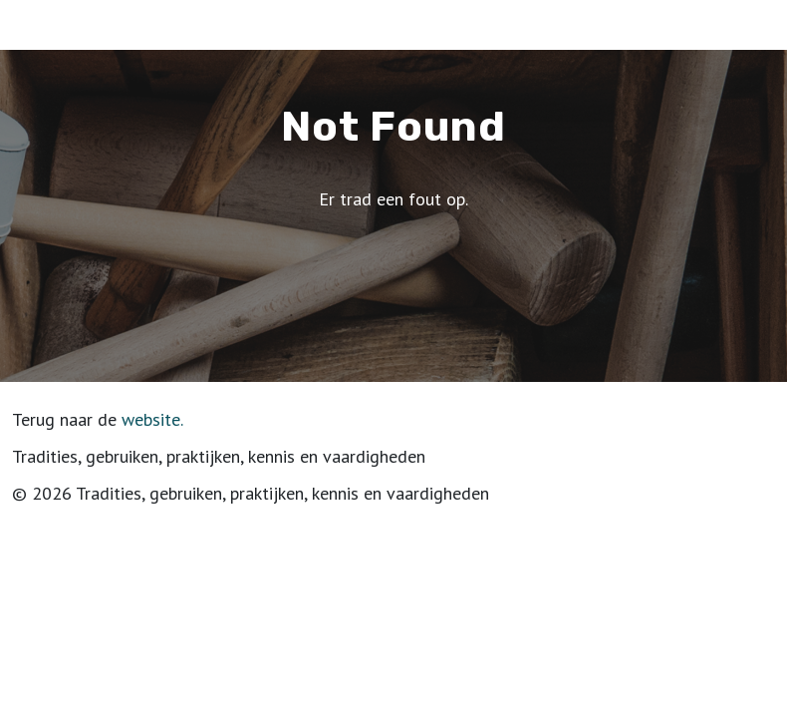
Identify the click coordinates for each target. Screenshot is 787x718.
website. (152, 419)
